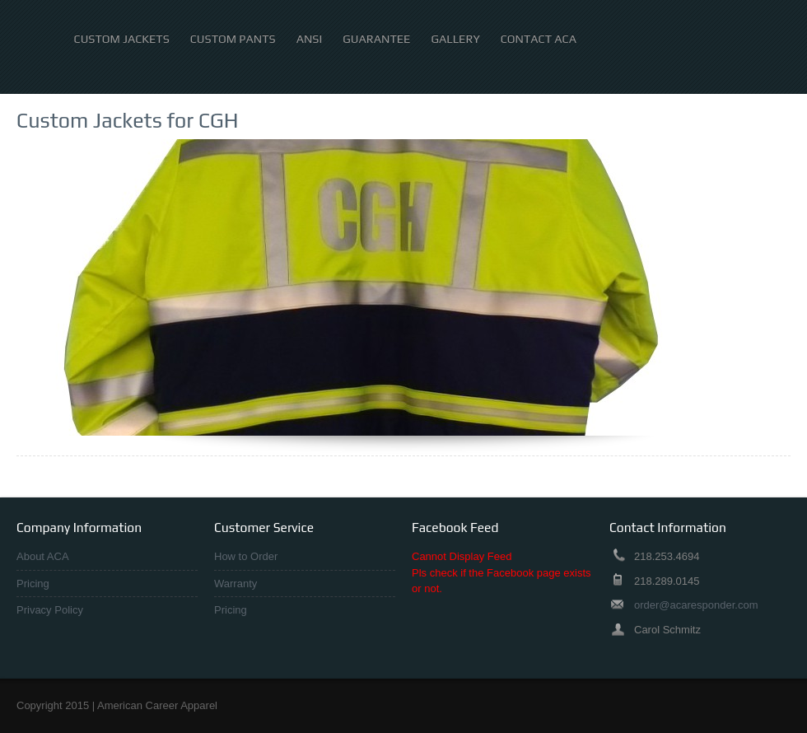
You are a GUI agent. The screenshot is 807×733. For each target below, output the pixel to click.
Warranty (235, 583)
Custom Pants (233, 39)
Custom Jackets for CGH (127, 120)
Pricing (32, 583)
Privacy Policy (49, 610)
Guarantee (376, 39)
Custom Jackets (122, 39)
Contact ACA (538, 39)
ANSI (309, 39)
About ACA (42, 556)
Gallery (455, 39)
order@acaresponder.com (696, 605)
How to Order (246, 556)
